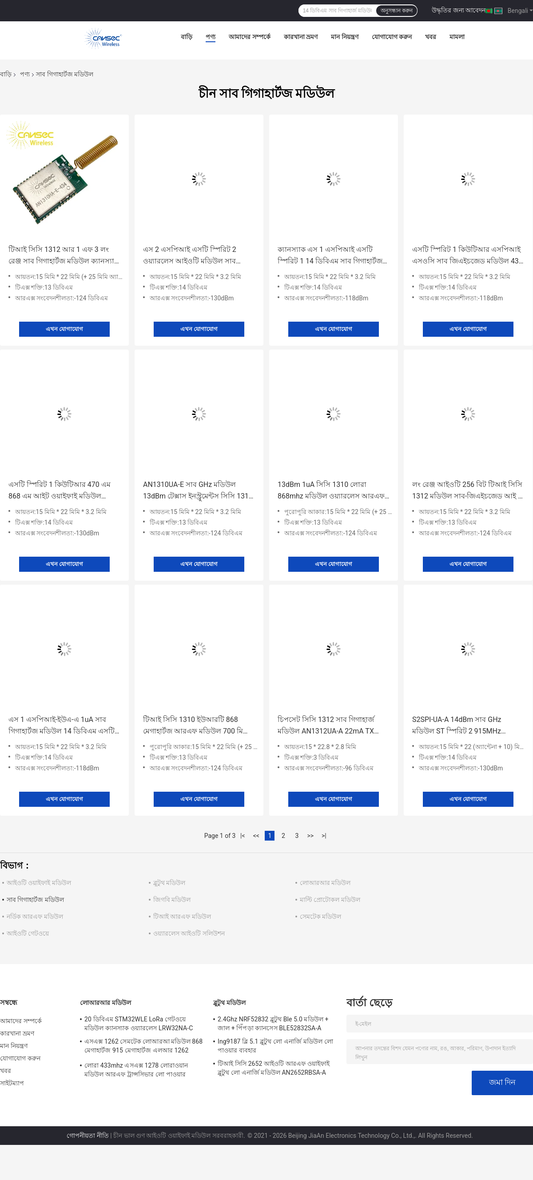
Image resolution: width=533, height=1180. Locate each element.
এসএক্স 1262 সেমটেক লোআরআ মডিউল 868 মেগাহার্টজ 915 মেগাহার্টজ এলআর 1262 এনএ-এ (143, 1047)
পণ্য (210, 36)
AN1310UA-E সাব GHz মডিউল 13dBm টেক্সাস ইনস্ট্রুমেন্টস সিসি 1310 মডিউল (198, 491)
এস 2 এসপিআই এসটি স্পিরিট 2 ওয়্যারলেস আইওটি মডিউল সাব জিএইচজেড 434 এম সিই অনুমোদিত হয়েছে (195, 256)
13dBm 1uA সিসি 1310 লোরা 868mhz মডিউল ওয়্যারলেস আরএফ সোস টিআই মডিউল (331, 491)
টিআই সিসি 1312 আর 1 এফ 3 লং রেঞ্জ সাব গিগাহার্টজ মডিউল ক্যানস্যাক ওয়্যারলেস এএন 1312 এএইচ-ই (63, 256)
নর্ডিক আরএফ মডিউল (35, 916)
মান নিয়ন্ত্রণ (344, 36)
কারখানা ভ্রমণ (301, 36)
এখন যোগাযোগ (64, 329)
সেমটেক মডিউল (320, 916)
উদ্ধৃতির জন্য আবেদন (458, 10)
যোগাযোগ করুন (392, 36)
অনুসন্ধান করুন (397, 11)
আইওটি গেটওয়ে (28, 933)
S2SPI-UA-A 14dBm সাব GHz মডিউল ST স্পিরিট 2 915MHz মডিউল (456, 726)
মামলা (457, 36)
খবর (430, 36)
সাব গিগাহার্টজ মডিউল (35, 899)
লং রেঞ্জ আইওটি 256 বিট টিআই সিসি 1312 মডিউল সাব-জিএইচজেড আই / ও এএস (467, 491)
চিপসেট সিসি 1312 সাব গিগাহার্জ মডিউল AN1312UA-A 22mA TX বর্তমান (326, 726)
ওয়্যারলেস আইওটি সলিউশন (189, 933)
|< (242, 835)
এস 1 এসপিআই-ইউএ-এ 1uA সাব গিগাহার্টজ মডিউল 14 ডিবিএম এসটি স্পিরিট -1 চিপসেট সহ (61, 726)
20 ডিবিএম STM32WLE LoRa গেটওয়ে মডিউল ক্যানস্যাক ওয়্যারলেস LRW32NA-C (138, 1024)
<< (256, 835)
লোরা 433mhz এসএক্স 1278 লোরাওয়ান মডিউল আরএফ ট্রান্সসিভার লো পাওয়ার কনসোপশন (136, 1071)
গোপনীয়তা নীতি (87, 1135)
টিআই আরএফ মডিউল (182, 916)
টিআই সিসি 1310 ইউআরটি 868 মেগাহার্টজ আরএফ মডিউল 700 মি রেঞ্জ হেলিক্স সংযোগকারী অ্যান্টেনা (193, 726)
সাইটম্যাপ (12, 1083)
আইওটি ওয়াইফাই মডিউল (39, 882)
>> (310, 835)
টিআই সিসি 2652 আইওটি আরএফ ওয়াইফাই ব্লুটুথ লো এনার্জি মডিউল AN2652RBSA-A (274, 1068)
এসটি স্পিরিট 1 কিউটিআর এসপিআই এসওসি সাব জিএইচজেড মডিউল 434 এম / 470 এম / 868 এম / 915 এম (467, 256)
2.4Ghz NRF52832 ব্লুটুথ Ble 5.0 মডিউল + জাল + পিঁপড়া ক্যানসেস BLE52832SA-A (273, 1024)
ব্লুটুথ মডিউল (169, 882)
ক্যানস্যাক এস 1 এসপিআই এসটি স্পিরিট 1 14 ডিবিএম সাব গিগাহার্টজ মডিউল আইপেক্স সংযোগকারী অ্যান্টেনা (330, 256)
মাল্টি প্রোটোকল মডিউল (330, 899)
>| (324, 835)
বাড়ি (186, 36)
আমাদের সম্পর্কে (249, 36)
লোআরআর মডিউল (325, 882)
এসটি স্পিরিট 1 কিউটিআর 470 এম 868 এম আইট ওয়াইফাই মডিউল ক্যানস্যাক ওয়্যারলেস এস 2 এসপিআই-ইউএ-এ (63, 491)
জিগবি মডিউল (172, 899)
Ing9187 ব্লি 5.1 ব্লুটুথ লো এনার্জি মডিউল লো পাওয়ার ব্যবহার (275, 1046)
